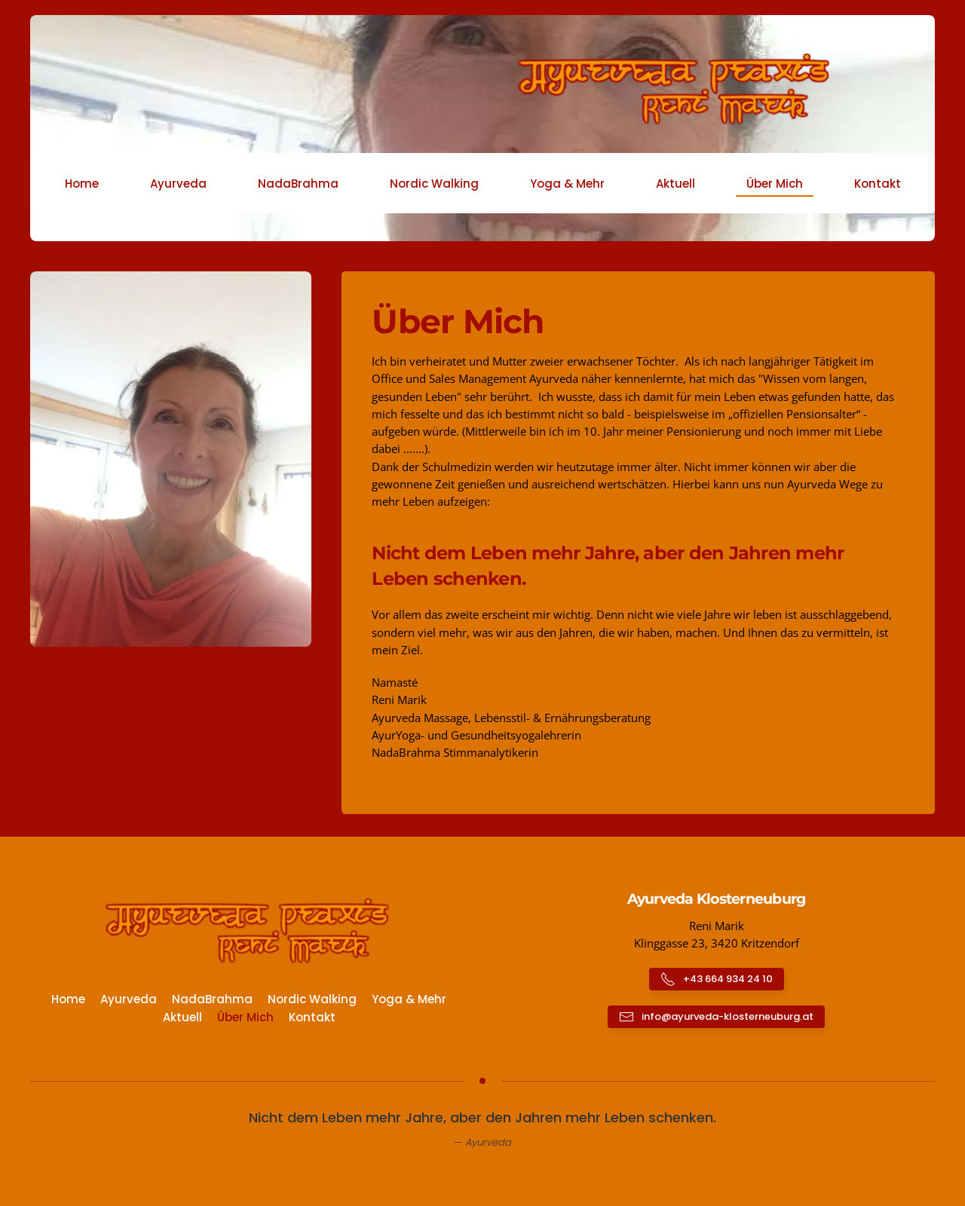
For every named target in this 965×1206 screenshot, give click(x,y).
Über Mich (774, 183)
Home (82, 183)
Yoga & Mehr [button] (567, 183)
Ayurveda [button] (178, 183)
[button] (170, 457)
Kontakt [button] (877, 183)
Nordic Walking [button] (434, 183)
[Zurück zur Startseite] (482, 91)
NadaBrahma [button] (298, 183)
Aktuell (675, 183)
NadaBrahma (212, 999)
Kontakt (312, 1017)
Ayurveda (128, 999)
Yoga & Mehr (409, 999)
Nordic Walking (312, 999)
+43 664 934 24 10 (716, 979)
